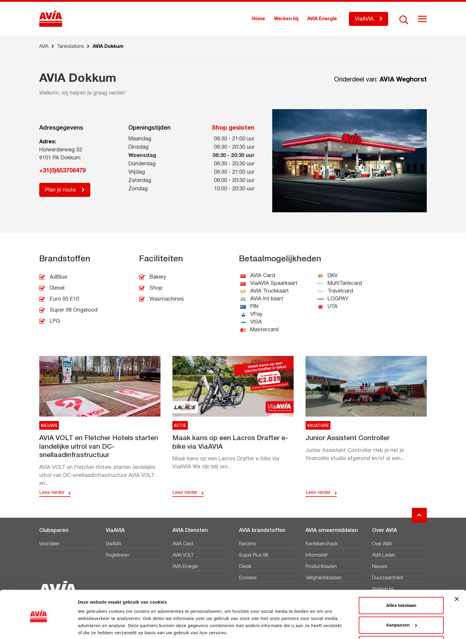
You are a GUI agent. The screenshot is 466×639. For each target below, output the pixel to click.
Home (258, 19)
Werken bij (286, 19)
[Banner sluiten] (457, 577)
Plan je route (60, 190)
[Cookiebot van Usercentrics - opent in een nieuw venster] (38, 627)
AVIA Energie (322, 19)
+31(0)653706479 (62, 171)
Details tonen (92, 627)
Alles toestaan (401, 583)
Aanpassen (401, 602)
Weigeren (401, 622)
